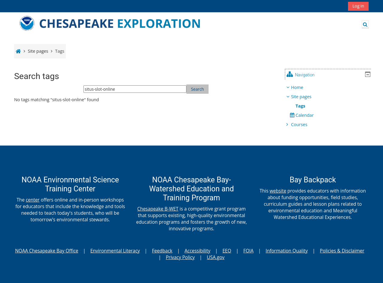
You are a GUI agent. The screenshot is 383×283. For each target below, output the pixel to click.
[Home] (117, 24)
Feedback (162, 250)
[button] (365, 24)
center (32, 199)
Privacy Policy (180, 257)
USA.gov (215, 257)
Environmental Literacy (115, 250)
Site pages (38, 51)
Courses (304, 124)
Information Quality (287, 250)
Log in (358, 6)
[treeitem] (330, 106)
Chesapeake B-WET (158, 208)
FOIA (248, 250)
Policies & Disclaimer (342, 250)
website (278, 190)
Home (302, 87)
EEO (227, 250)
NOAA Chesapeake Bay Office (46, 250)
